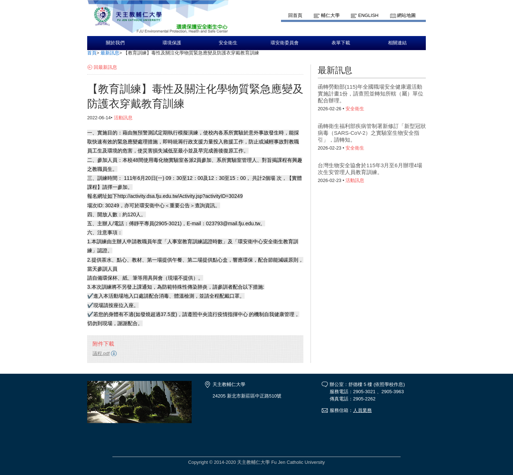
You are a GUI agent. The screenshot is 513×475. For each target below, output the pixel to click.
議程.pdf (101, 353)
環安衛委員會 (285, 42)
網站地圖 (406, 15)
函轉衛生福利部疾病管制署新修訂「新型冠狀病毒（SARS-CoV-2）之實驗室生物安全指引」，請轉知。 (372, 133)
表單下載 (340, 42)
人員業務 (362, 410)
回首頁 (295, 15)
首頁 (92, 53)
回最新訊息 (105, 67)
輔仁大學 (330, 15)
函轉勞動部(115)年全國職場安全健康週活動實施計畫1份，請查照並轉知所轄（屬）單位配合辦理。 (370, 93)
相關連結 (397, 42)
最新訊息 (110, 53)
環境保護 (171, 42)
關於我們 (115, 42)
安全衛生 (228, 42)
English (368, 15)
